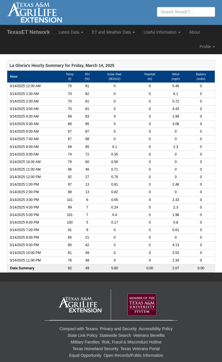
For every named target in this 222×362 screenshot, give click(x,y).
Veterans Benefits (149, 335)
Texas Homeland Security (96, 348)
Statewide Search (115, 335)
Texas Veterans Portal (140, 348)
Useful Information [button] (162, 32)
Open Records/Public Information (133, 355)
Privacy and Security (118, 328)
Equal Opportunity (85, 355)
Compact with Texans (79, 328)
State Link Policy (83, 335)
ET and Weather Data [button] (113, 32)
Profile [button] (207, 46)
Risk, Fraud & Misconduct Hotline (132, 342)
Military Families (85, 342)
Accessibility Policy (156, 328)
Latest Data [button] (71, 32)
